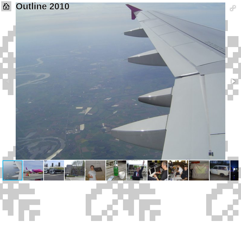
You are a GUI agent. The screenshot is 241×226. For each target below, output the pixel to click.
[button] (233, 8)
